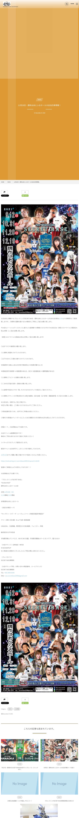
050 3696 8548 (9, 573)
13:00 (10, 495)
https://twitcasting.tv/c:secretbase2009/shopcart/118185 (20, 461)
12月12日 (4, 455)
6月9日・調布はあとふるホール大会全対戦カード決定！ (59, 769)
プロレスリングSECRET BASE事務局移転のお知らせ (59, 802)
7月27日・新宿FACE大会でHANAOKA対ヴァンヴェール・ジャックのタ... (19, 770)
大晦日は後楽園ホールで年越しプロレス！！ (19, 802)
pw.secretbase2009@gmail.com (16, 576)
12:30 (61, 319)
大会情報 (17, 709)
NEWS (39, 99)
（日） (12, 492)
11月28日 (7, 492)
